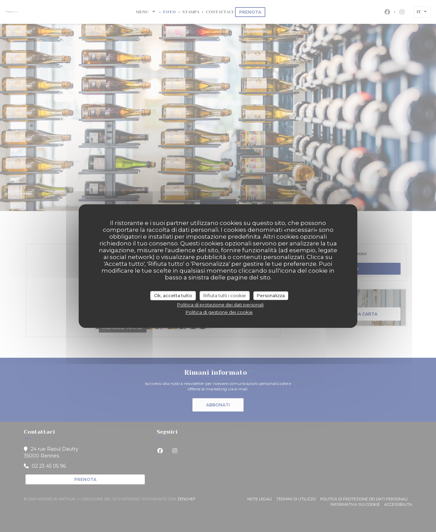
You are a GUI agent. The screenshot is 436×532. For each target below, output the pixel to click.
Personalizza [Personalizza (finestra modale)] (271, 295)
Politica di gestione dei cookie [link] (219, 312)
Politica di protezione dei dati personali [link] (220, 304)
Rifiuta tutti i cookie (224, 295)
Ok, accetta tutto (173, 295)
